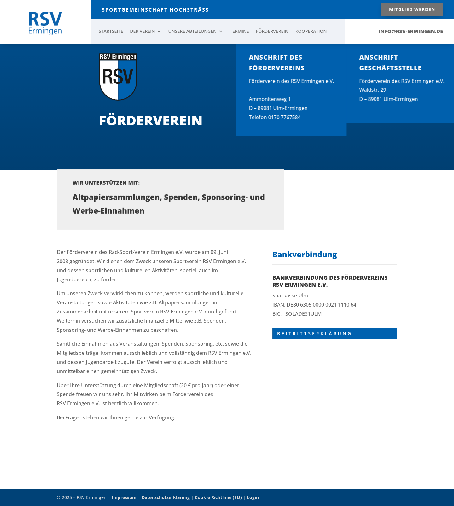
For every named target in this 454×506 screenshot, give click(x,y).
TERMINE (239, 31)
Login (253, 497)
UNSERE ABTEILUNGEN (192, 31)
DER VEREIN (142, 31)
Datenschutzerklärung (166, 497)
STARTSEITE (111, 31)
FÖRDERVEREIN (272, 31)
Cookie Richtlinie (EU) (218, 497)
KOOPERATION (311, 31)
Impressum (124, 497)
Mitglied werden (412, 9)
